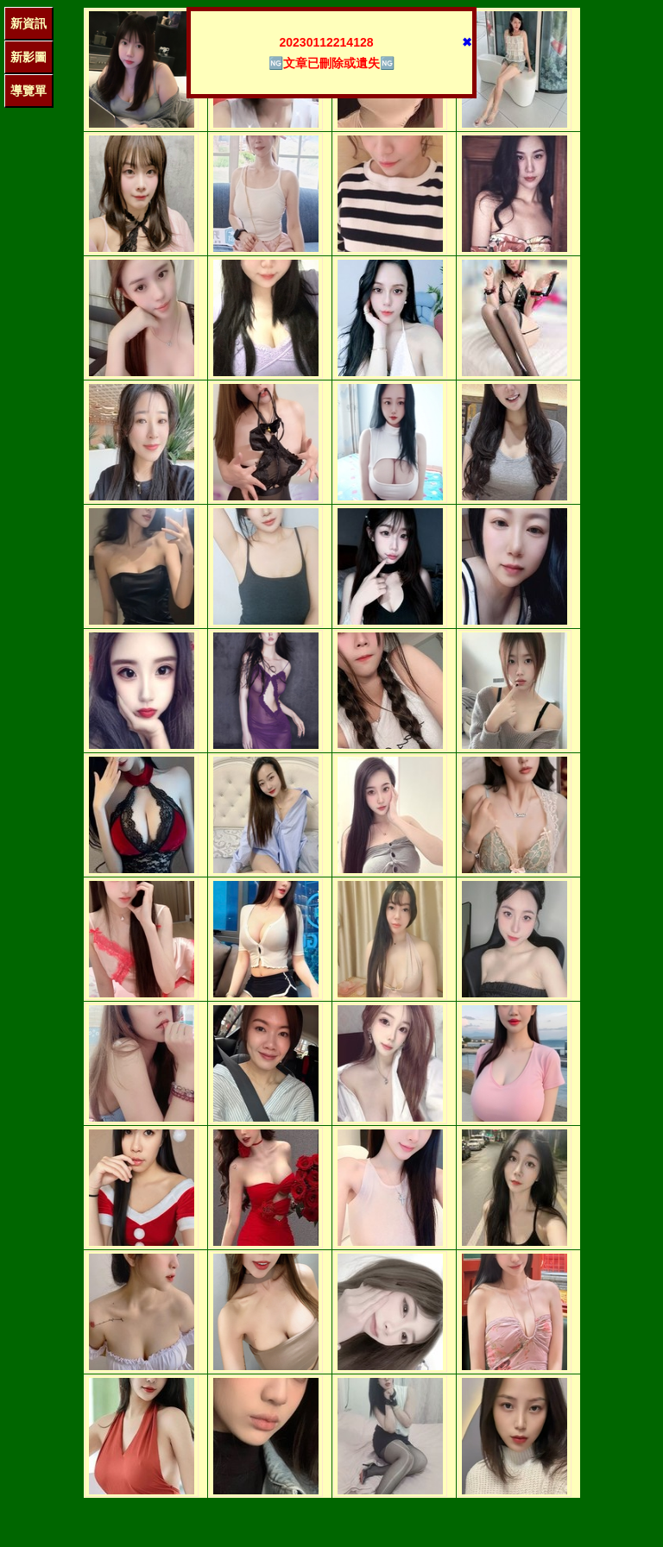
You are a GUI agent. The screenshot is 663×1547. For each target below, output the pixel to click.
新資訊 (28, 23)
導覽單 (28, 90)
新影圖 (28, 57)
